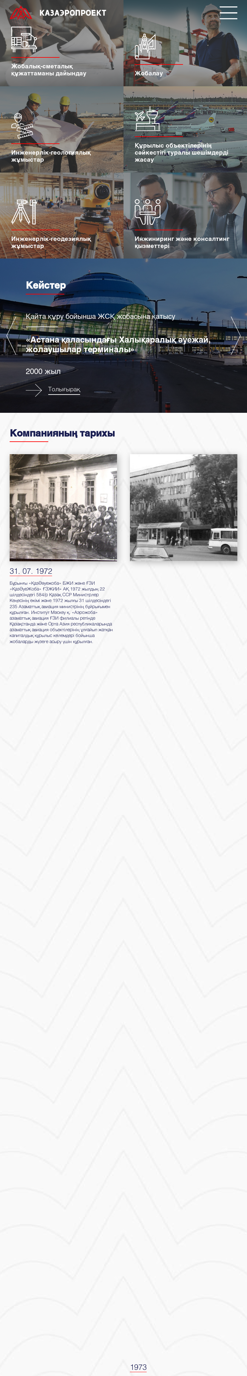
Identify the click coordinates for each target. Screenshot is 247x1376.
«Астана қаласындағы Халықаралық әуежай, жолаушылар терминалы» (118, 344)
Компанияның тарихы (62, 432)
